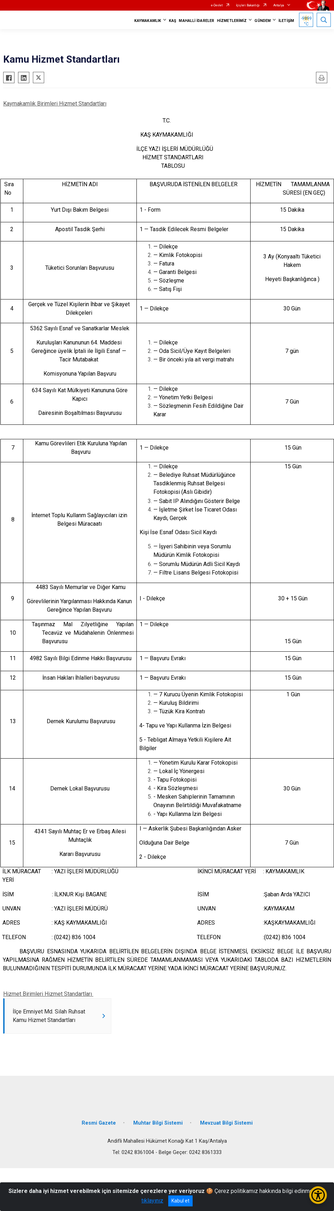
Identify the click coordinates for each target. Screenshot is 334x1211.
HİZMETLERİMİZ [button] (232, 20)
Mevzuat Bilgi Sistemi (226, 1123)
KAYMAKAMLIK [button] (147, 20)
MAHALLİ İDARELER (196, 20)
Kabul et (180, 1201)
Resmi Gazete (99, 1123)
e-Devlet (217, 5)
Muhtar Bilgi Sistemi (158, 1123)
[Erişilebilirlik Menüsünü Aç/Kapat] (318, 1195)
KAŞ (172, 20)
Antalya (278, 5)
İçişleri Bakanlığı (248, 5)
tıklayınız (152, 1200)
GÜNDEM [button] (262, 20)
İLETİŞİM (286, 20)
